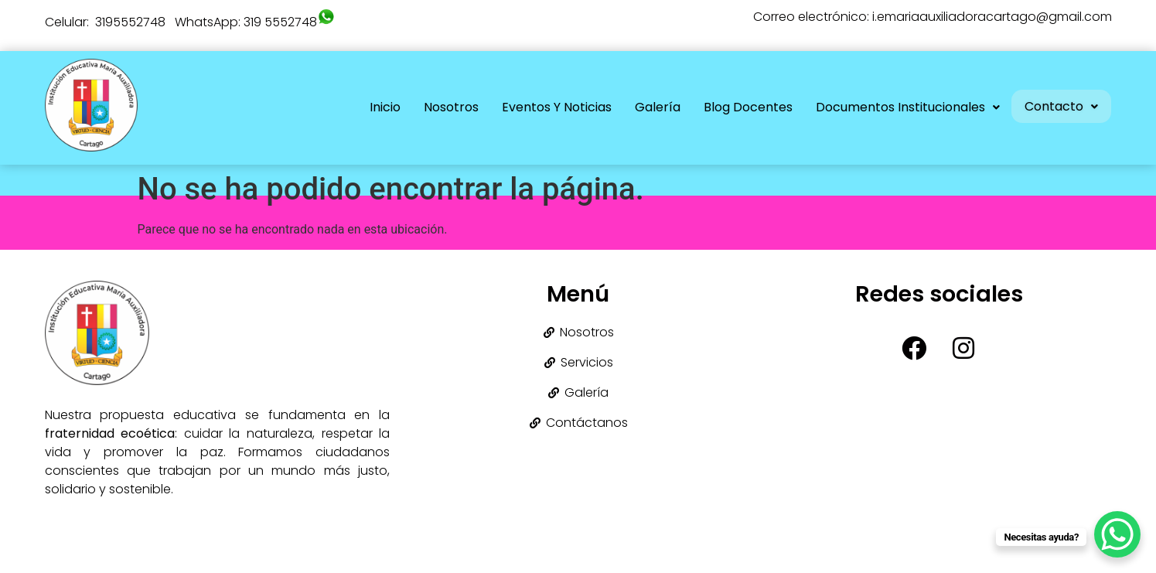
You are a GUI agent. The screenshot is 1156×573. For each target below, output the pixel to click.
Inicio (380, 107)
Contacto (1059, 105)
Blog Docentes (743, 107)
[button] (903, 107)
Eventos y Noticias (552, 107)
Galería (653, 107)
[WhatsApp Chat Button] (1117, 534)
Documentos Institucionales (903, 107)
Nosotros (446, 107)
